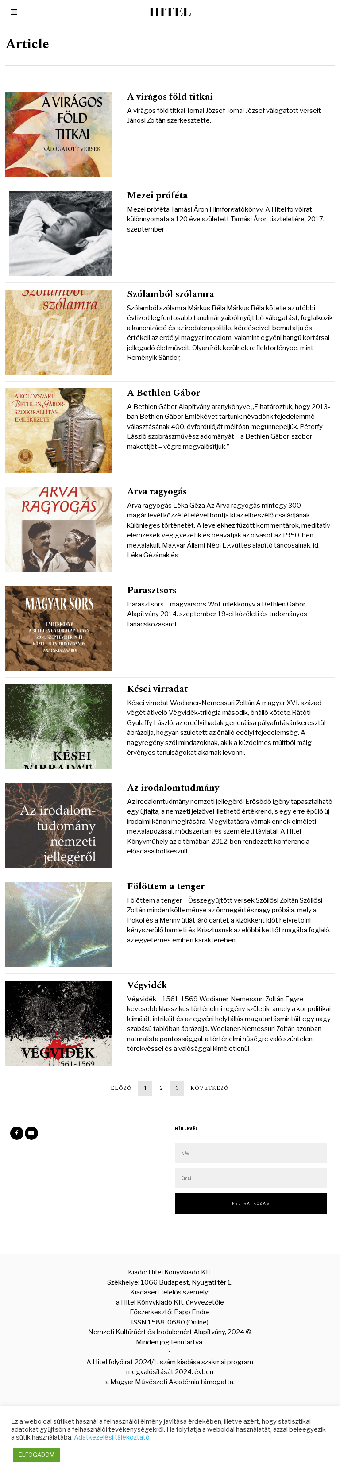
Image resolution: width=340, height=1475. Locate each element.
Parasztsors (152, 590)
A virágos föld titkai (170, 97)
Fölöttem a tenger (166, 887)
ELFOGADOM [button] (36, 1454)
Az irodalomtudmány (173, 788)
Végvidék (147, 985)
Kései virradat (157, 689)
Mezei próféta (157, 196)
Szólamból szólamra (170, 294)
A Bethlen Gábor (163, 393)
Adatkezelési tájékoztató (112, 1437)
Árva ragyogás (157, 492)
